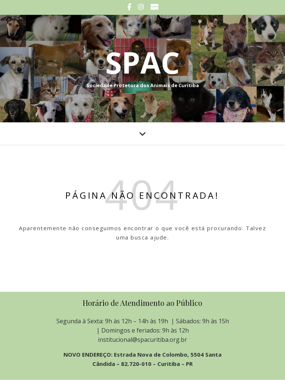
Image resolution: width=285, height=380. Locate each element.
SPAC (142, 62)
